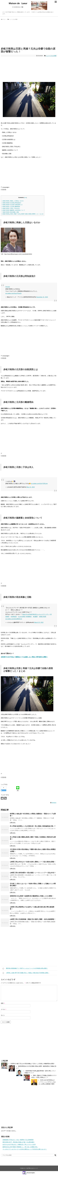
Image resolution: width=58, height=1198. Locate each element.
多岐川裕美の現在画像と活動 (10, 212)
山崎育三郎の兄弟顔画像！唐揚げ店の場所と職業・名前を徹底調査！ (33, 919)
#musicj (7, 286)
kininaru (54, 802)
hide (25, 197)
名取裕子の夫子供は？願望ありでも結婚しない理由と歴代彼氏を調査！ (24, 657)
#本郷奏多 (29, 616)
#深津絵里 (14, 616)
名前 (3, 1003)
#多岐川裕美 (42, 616)
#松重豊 (35, 616)
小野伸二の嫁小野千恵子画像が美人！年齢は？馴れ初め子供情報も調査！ (25, 973)
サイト (3, 1015)
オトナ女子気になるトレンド (31, 1168)
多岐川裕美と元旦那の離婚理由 (11, 206)
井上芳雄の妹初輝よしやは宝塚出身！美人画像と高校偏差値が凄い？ (33, 826)
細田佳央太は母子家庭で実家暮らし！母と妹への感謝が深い (20, 1147)
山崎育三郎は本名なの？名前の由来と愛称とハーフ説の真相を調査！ (33, 862)
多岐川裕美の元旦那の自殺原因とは (12, 204)
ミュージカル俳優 (51, 55)
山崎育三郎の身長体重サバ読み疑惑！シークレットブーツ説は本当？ (33, 873)
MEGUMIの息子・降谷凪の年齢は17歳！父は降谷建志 (18, 1142)
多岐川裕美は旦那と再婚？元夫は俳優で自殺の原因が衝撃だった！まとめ (22, 214)
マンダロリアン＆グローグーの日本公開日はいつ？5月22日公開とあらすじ (25, 1149)
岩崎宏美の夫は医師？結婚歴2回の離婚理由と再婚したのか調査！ (31, 896)
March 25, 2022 (38, 622)
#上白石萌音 (21, 616)
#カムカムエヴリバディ (42, 614)
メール (3, 1009)
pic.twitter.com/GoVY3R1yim (39, 483)
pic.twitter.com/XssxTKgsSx (13, 293)
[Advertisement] (29, 33)
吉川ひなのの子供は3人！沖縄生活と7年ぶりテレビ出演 (19, 1144)
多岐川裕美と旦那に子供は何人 (11, 208)
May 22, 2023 (31, 487)
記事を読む (13, 822)
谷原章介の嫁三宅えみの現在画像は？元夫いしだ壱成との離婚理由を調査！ (33, 1063)
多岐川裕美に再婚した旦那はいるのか (13, 201)
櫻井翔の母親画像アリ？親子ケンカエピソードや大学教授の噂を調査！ (25, 968)
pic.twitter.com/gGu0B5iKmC (13, 619)
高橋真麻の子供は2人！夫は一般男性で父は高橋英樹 (18, 1139)
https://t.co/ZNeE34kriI (28, 614)
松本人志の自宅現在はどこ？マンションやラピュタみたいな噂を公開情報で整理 (47, 1082)
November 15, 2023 (42, 297)
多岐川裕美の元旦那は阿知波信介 (11, 202)
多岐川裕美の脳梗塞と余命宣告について (13, 210)
